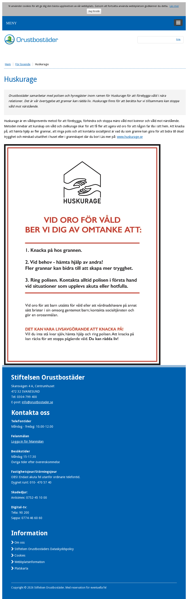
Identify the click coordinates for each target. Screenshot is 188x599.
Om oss (20, 542)
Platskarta (21, 568)
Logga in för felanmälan (27, 441)
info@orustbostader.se (37, 402)
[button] (94, 23)
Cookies (20, 555)
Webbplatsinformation (30, 562)
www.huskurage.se (130, 137)
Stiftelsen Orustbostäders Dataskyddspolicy (44, 549)
